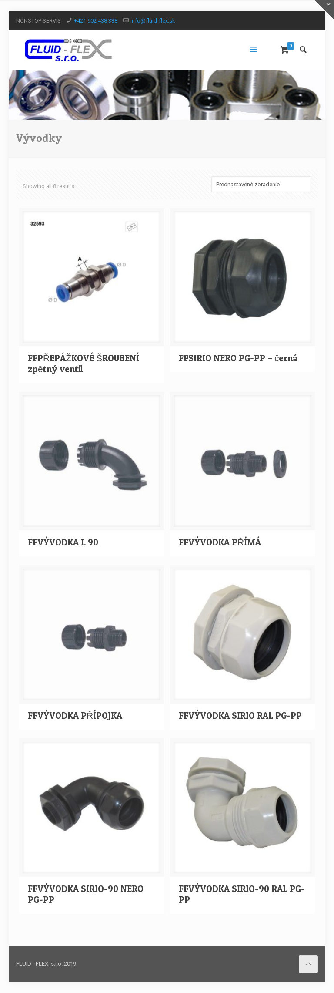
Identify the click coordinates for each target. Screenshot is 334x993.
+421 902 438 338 (95, 20)
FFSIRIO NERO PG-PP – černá (238, 358)
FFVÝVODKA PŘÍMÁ (220, 542)
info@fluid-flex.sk (152, 20)
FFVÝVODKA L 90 (63, 542)
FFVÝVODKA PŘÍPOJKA (75, 715)
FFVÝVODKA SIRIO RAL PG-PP (240, 715)
